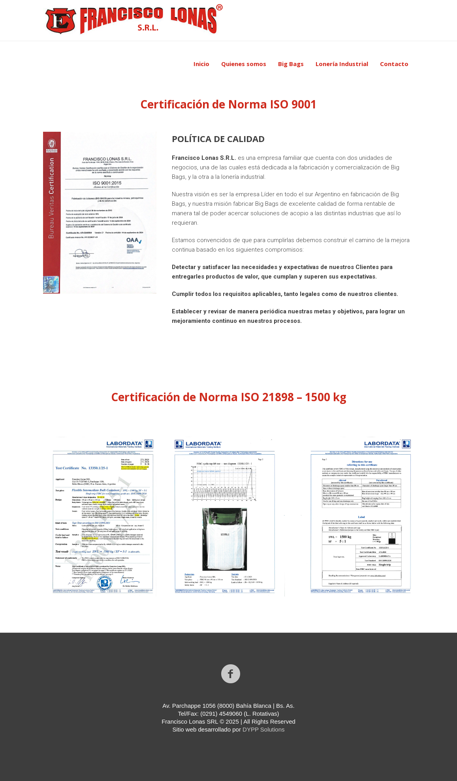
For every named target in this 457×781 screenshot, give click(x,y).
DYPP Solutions (263, 729)
